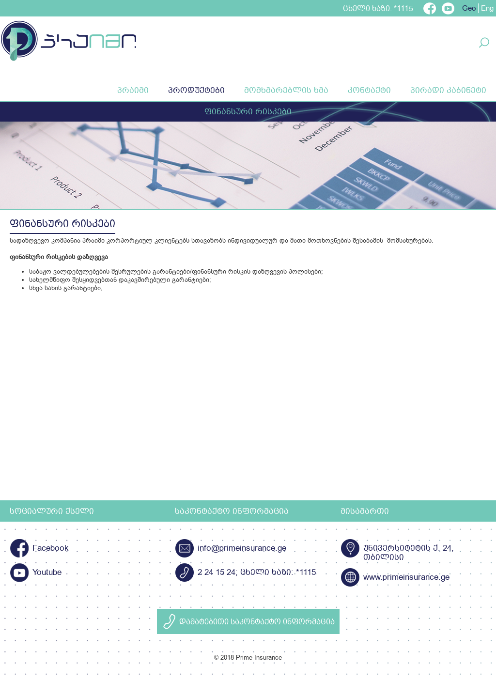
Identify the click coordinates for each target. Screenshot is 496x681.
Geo (469, 8)
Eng (487, 8)
